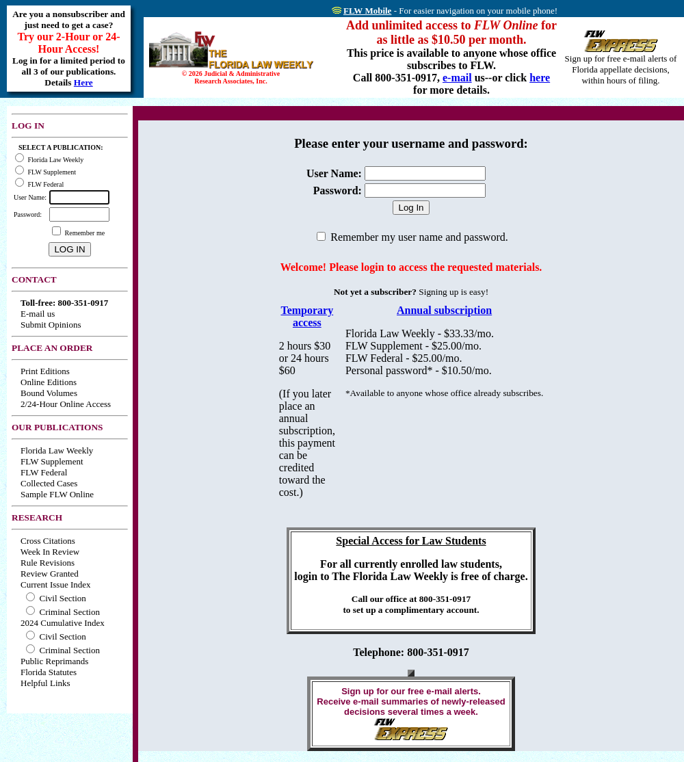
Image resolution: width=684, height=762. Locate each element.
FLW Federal (44, 472)
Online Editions (49, 382)
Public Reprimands (54, 661)
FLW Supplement (52, 461)
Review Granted (50, 573)
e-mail (457, 77)
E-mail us (38, 313)
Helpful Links (45, 683)
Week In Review (50, 552)
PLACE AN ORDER (52, 348)
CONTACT (34, 279)
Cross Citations (48, 541)
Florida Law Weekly (57, 450)
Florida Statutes (49, 672)
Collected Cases (49, 483)
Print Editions (45, 371)
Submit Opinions (51, 324)
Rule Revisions (48, 562)
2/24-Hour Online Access (66, 404)
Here (83, 82)
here (539, 77)
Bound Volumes (49, 393)
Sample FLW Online (57, 494)
